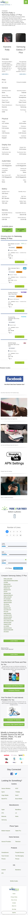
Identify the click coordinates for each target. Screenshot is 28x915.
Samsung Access (8, 627)
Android (3, 869)
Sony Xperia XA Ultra (9, 620)
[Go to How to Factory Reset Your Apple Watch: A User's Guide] (14, 407)
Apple (3, 809)
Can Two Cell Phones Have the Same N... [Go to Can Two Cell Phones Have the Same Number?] (10, 445)
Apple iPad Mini (7, 613)
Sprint (3, 792)
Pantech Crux (7, 587)
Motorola (3, 816)
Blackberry (18, 869)
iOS (2, 873)
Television (17, 841)
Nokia (16, 816)
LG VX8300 (6, 626)
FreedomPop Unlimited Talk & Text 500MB (13, 318)
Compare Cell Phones (5, 4)
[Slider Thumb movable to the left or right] (7, 547)
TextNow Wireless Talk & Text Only (13, 293)
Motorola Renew (7, 618)
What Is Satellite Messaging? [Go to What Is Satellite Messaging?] (7, 497)
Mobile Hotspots (5, 830)
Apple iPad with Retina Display (11, 580)
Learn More (14, 641)
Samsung (4, 819)
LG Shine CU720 (8, 615)
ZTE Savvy (6, 631)
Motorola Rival (7, 584)
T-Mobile (17, 792)
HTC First (6, 611)
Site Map (14, 909)
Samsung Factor (7, 622)
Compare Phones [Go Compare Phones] (14, 690)
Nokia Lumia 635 (7, 596)
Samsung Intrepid (8, 617)
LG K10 (5, 591)
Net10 (16, 795)
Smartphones (5, 852)
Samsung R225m (8, 602)
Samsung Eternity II (8, 595)
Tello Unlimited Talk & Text (13, 269)
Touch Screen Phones (5, 857)
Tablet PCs (18, 830)
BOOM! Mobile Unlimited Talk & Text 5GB (13, 344)
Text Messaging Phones (19, 857)
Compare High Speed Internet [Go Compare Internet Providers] (14, 724)
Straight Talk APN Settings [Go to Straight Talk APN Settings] (6, 471)
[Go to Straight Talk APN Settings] (14, 459)
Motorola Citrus (7, 589)
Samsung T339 (7, 593)
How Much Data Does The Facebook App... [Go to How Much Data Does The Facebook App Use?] (10, 392)
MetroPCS (4, 798)
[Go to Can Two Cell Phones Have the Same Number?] (14, 433)
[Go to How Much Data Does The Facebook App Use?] (14, 381)
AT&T (16, 788)
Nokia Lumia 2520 (8, 578)
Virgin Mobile (4, 795)
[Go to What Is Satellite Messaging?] (14, 486)
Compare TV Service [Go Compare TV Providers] (14, 720)
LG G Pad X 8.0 (7, 609)
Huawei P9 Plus (7, 624)
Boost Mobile (18, 798)
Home (14, 893)
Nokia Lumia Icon (8, 600)
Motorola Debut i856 (8, 629)
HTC (2, 813)
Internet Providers (6, 841)
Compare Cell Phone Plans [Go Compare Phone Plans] (14, 686)
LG (16, 813)
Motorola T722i (7, 607)
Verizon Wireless (5, 788)
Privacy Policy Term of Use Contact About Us (14, 901)
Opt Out (14, 912)
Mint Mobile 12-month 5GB (14, 244)
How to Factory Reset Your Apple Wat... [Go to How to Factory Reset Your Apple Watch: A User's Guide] (9, 418)
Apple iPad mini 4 (8, 586)
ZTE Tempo (6, 604)
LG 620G (6, 582)
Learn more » (5, 74)
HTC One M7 (7, 606)
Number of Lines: (14, 527)
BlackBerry (18, 809)
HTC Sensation (7, 598)
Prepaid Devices (19, 852)
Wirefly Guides (14, 881)
